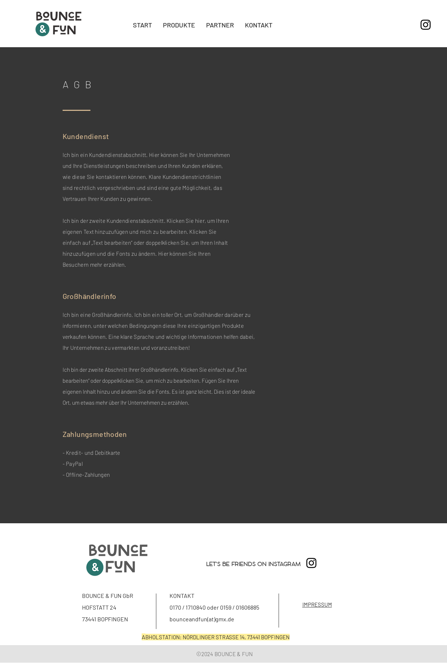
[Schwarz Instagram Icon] (425, 24)
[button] (179, 25)
